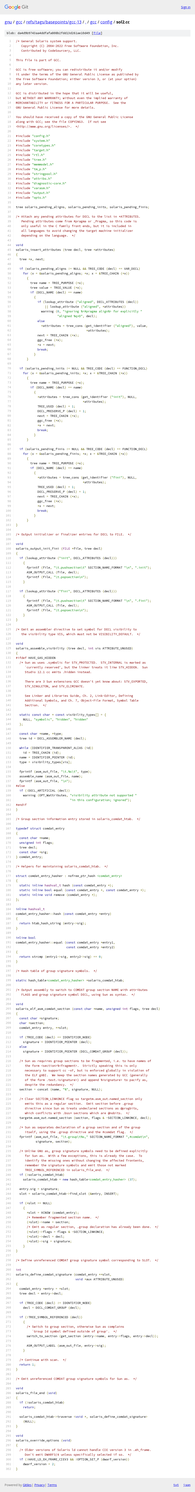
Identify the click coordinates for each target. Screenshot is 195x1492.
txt (176, 1485)
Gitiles (27, 1485)
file (97, 33)
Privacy (39, 1485)
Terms (52, 1485)
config (106, 22)
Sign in (185, 7)
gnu (8, 22)
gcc (19, 22)
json (186, 1485)
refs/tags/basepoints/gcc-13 (53, 22)
